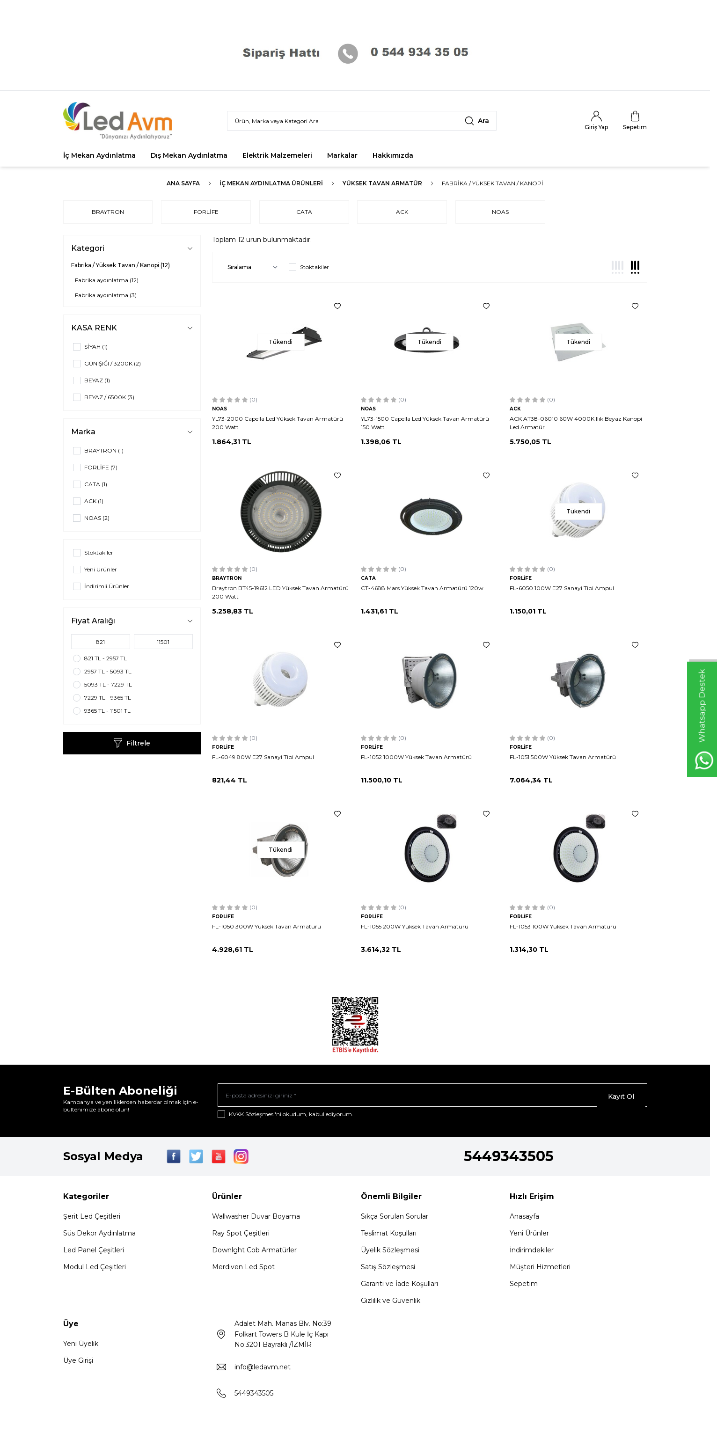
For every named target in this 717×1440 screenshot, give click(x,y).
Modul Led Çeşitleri (94, 1269)
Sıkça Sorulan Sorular (394, 1219)
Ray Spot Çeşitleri (241, 1236)
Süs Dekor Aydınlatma (99, 1236)
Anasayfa (524, 1219)
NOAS (512, 211)
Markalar (342, 155)
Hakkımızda (393, 155)
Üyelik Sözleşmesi (390, 1253)
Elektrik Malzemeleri (277, 155)
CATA (310, 211)
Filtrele (131, 743)
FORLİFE (209, 211)
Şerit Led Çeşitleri (91, 1219)
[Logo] (119, 120)
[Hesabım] (596, 120)
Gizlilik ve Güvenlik (390, 1303)
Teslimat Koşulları (389, 1236)
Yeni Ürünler (529, 1236)
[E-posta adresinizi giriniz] (432, 1096)
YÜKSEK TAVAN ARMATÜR (382, 183)
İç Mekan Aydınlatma (99, 155)
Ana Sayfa (183, 183)
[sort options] (250, 267)
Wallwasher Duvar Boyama (256, 1219)
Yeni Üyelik (80, 1346)
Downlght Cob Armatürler (254, 1253)
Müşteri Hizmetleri (540, 1269)
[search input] (362, 121)
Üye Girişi (78, 1363)
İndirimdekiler (532, 1253)
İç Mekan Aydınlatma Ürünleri (271, 183)
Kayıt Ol (621, 1096)
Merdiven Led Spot (243, 1269)
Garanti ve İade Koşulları (399, 1286)
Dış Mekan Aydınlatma (189, 155)
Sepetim (524, 1286)
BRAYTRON (108, 211)
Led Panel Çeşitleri (93, 1253)
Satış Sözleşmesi (388, 1269)
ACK (411, 211)
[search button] (477, 120)
